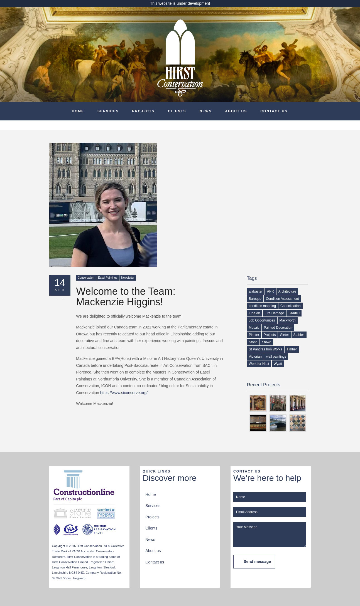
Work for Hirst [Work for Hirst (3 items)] (259, 364)
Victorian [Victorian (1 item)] (255, 356)
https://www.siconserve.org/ (124, 392)
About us (236, 111)
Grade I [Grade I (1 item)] (294, 313)
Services (108, 111)
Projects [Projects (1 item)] (270, 335)
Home (78, 111)
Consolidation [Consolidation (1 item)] (290, 306)
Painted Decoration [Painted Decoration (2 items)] (278, 328)
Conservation (86, 277)
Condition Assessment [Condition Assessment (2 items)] (282, 299)
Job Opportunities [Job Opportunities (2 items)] (262, 320)
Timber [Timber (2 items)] (291, 349)
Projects (143, 111)
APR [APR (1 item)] (270, 291)
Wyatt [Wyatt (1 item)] (278, 364)
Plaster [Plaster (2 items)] (254, 335)
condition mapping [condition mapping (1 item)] (262, 306)
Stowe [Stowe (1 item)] (266, 342)
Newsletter (127, 277)
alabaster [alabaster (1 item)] (256, 291)
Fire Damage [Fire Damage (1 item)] (274, 313)
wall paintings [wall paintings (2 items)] (276, 356)
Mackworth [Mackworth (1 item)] (288, 320)
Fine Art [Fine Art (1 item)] (254, 313)
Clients (177, 111)
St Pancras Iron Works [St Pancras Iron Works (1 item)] (265, 349)
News (206, 111)
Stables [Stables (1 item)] (299, 335)
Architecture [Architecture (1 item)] (287, 291)
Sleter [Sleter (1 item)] (284, 335)
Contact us (274, 111)
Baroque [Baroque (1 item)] (255, 299)
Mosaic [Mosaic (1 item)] (254, 328)
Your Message (269, 534)
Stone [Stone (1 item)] (253, 342)
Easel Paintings (107, 277)
